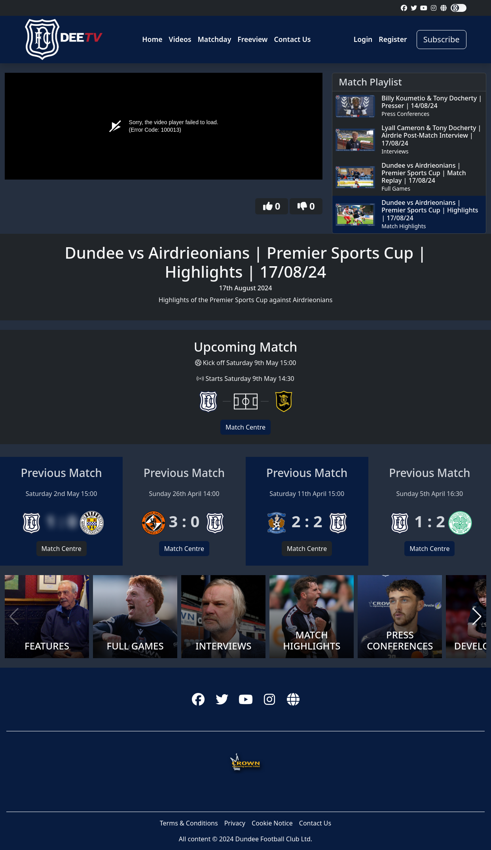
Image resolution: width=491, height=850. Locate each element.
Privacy (234, 823)
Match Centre (245, 427)
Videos (180, 39)
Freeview (252, 39)
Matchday (214, 39)
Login (363, 39)
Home (152, 39)
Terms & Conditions (189, 823)
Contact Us (292, 39)
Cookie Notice (272, 823)
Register (393, 39)
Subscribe (441, 39)
